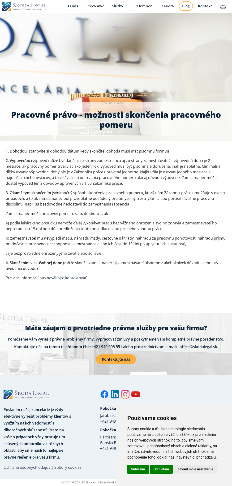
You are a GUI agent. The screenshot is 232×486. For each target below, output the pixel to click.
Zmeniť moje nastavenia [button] (195, 469)
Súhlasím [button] (138, 469)
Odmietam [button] (161, 469)
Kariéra (166, 7)
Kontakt (204, 7)
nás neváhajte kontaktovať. (63, 281)
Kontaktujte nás (116, 362)
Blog (184, 7)
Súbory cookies (68, 470)
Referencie (142, 7)
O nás (71, 7)
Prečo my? (93, 7)
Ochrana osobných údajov (27, 470)
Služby (116, 7)
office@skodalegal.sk (198, 350)
